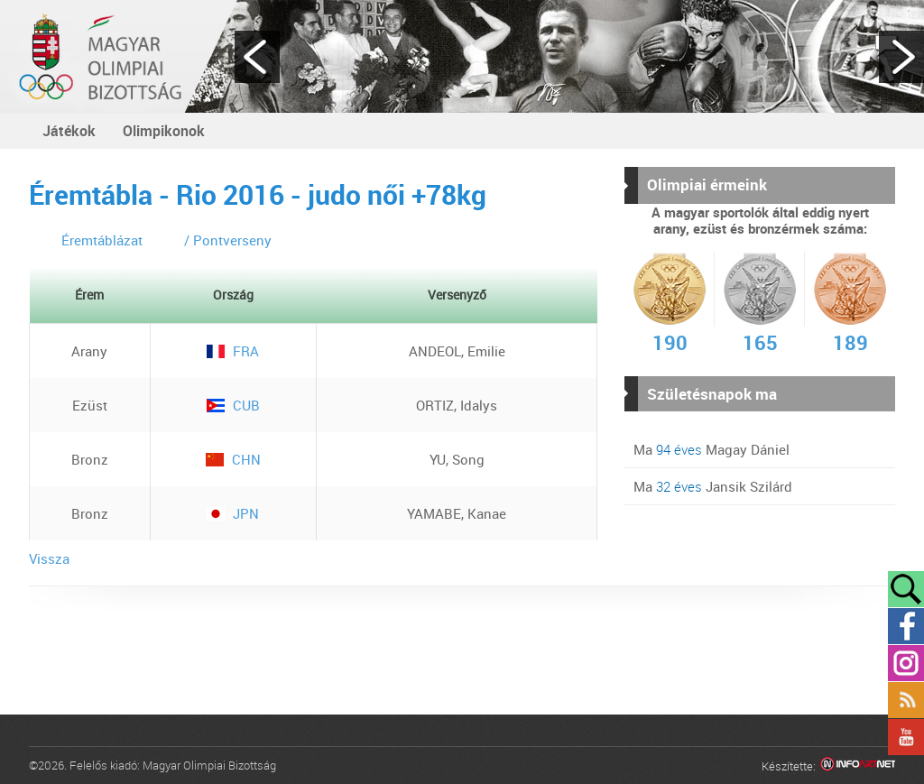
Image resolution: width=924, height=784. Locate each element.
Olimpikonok (164, 131)
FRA (233, 351)
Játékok (69, 131)
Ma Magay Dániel (711, 449)
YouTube (906, 737)
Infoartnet (857, 766)
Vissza (49, 558)
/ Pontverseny (228, 240)
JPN (233, 513)
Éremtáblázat (102, 240)
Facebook (906, 626)
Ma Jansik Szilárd (712, 486)
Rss (906, 700)
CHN (233, 459)
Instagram (906, 663)
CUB (233, 405)
